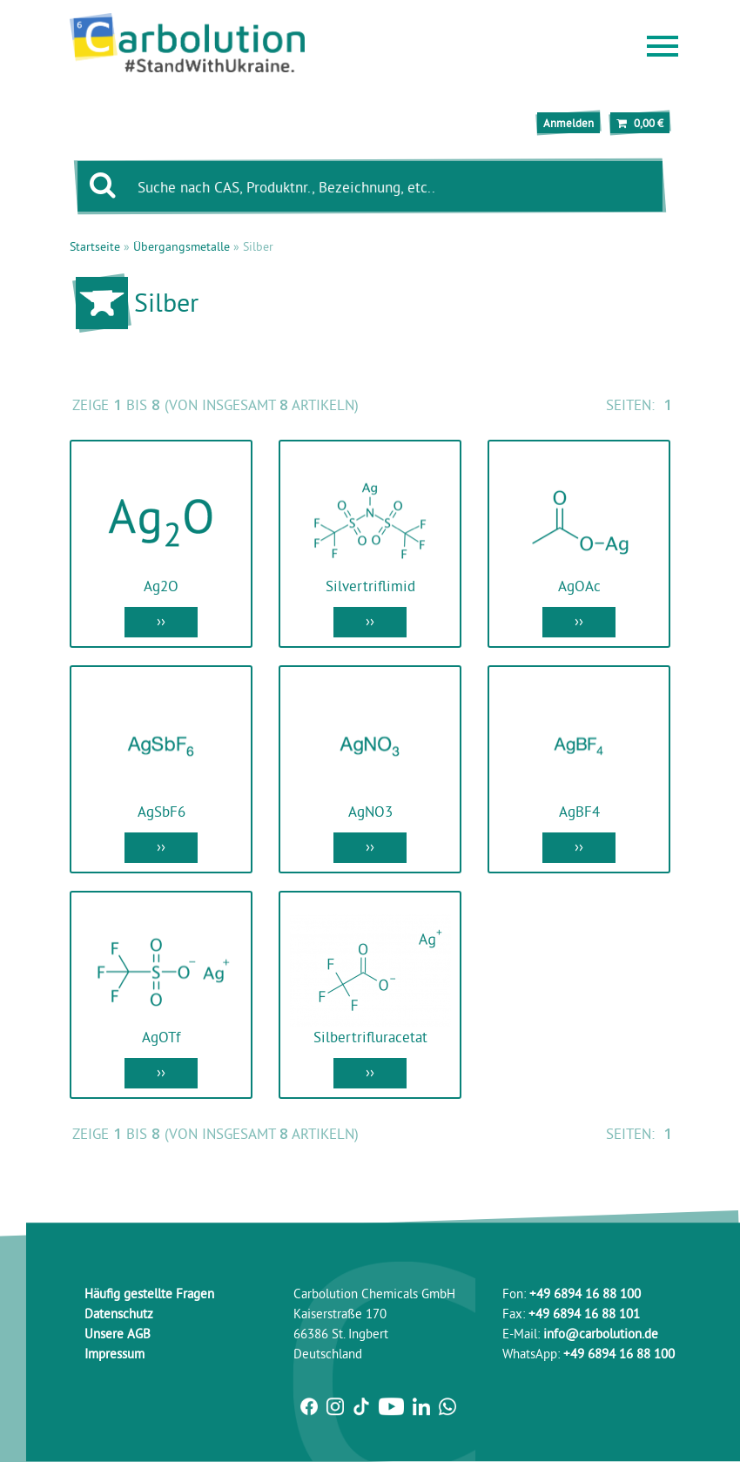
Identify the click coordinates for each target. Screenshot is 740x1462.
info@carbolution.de (600, 1333)
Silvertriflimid (370, 585)
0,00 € (639, 123)
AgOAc (579, 585)
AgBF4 (579, 811)
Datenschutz (118, 1313)
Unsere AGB (117, 1333)
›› (161, 620)
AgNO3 (370, 811)
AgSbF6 (161, 811)
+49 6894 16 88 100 (585, 1293)
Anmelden (568, 123)
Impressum (114, 1353)
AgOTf (161, 1036)
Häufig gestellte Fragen (149, 1293)
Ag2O (161, 585)
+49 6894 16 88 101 (584, 1313)
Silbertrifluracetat (370, 1036)
